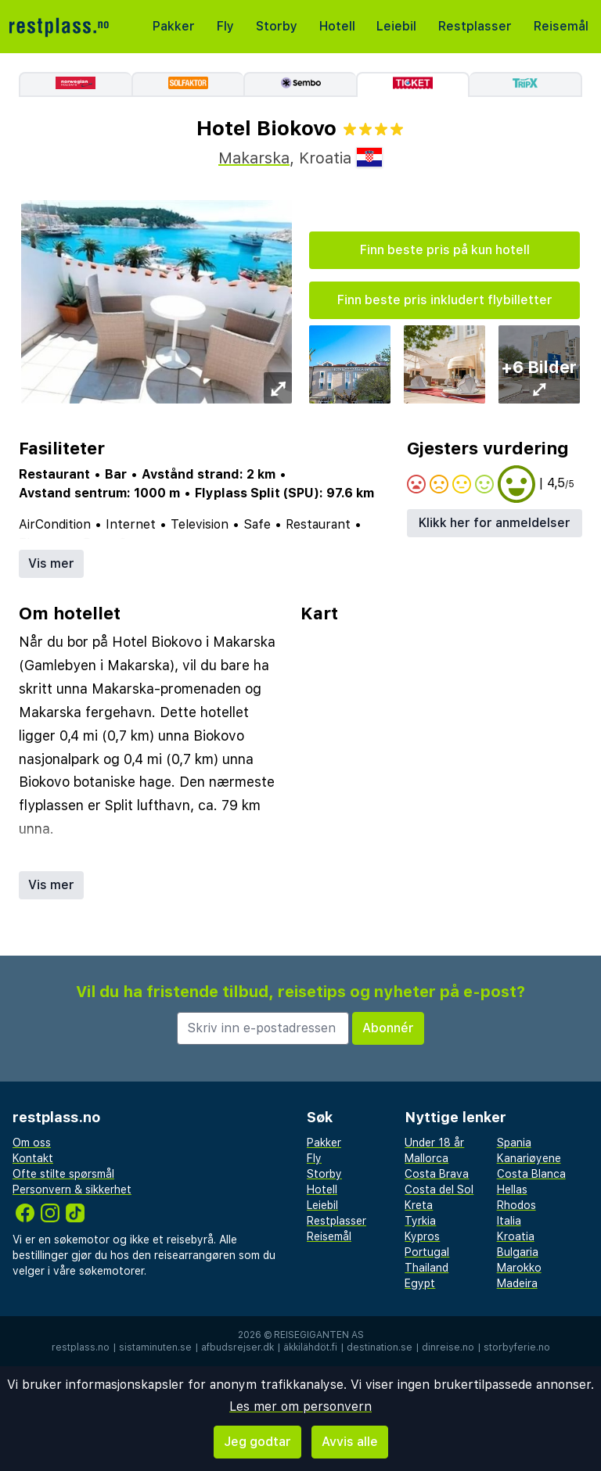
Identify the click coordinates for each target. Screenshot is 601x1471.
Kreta (419, 1205)
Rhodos (516, 1205)
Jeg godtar (257, 1441)
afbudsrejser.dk (237, 1347)
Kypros (422, 1236)
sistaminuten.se (155, 1347)
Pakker (174, 26)
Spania (514, 1142)
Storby (276, 26)
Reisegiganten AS (319, 1334)
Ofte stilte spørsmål (63, 1174)
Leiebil (396, 26)
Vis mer (51, 563)
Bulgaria (517, 1252)
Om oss (32, 1142)
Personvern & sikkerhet (72, 1189)
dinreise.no (448, 1347)
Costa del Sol (439, 1189)
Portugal (427, 1252)
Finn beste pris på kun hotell (445, 249)
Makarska (254, 158)
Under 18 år (434, 1142)
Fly (225, 26)
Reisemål (561, 26)
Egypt (420, 1283)
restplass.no (81, 1347)
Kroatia (515, 1236)
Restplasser (475, 26)
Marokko (519, 1267)
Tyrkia (420, 1220)
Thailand (426, 1267)
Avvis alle (350, 1441)
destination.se (379, 1347)
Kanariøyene (529, 1158)
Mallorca (426, 1158)
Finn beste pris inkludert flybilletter (444, 299)
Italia (509, 1220)
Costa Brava (437, 1174)
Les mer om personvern (300, 1406)
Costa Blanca (531, 1174)
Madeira (517, 1283)
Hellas (512, 1189)
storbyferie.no (517, 1347)
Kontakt (33, 1158)
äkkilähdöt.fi (310, 1347)
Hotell (337, 26)
